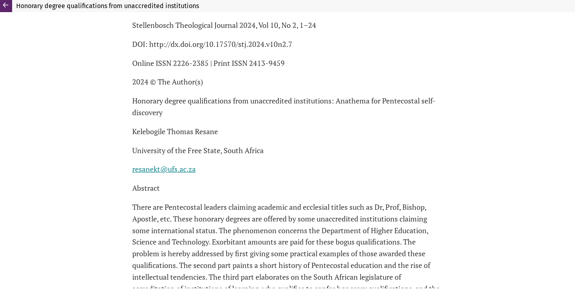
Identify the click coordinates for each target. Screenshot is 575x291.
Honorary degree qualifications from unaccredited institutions (107, 6)
